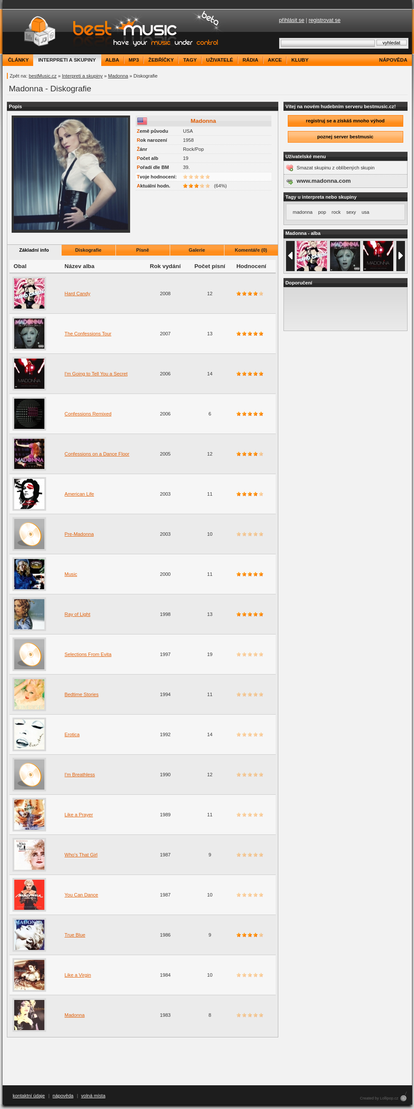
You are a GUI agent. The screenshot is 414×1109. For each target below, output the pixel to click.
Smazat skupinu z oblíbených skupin (336, 167)
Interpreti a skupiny (82, 75)
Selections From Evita (88, 654)
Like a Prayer (79, 814)
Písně (142, 250)
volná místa (93, 1095)
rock (336, 212)
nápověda (393, 59)
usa (365, 212)
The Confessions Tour (88, 333)
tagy (189, 59)
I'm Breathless (80, 774)
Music (71, 574)
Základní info (34, 250)
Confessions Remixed (88, 413)
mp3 (134, 59)
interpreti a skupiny (67, 59)
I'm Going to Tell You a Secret (96, 373)
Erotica (72, 734)
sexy (351, 212)
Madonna (118, 75)
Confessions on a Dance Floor (97, 453)
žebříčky (161, 59)
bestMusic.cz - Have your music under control (114, 31)
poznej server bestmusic (345, 136)
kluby (299, 59)
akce (275, 59)
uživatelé (219, 59)
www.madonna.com (324, 181)
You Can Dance (81, 894)
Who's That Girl (81, 854)
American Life (79, 494)
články (18, 59)
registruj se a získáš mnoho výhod (345, 120)
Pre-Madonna (79, 534)
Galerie (197, 250)
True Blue (75, 934)
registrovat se (324, 20)
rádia (250, 59)
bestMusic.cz (43, 75)
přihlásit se (292, 20)
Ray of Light (77, 614)
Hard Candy (77, 293)
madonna (303, 212)
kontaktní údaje (29, 1095)
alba (112, 59)
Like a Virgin (78, 975)
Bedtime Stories (82, 694)
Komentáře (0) (251, 250)
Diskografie (88, 250)
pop (322, 212)
